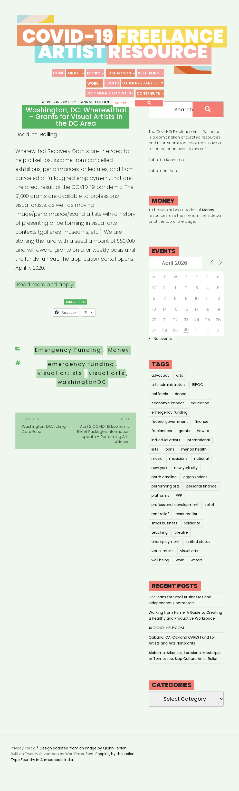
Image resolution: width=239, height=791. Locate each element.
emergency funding (81, 372)
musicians (178, 467)
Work (95, 83)
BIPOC (197, 393)
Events (112, 83)
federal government (169, 430)
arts (179, 383)
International (198, 448)
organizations (195, 485)
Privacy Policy (23, 756)
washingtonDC (82, 390)
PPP (179, 503)
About (76, 73)
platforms (160, 503)
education (200, 411)
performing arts (165, 494)
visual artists (60, 381)
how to (203, 439)
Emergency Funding (68, 358)
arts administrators (168, 393)
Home (58, 72)
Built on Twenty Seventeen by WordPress (47, 762)
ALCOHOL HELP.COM (166, 636)
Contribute (150, 93)
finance (201, 430)
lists (154, 457)
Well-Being (151, 73)
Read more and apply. (45, 292)
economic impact (167, 411)
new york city (186, 476)
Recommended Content (110, 93)
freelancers (161, 439)
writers (197, 568)
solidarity (192, 531)
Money (95, 73)
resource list (186, 522)
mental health (194, 457)
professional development (175, 513)
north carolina (164, 485)
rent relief (160, 522)
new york (159, 476)
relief (209, 513)
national (201, 467)
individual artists (165, 448)
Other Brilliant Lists (142, 83)
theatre (181, 540)
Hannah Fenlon (94, 110)
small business (164, 531)
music (156, 467)
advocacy (160, 383)
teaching (159, 540)
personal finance (201, 494)
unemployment (165, 550)
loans (169, 457)
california (159, 402)
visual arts (107, 381)
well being (160, 568)
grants (184, 439)
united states (198, 550)
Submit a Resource (166, 168)
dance (180, 402)
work (180, 568)
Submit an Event (163, 179)
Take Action (121, 73)
